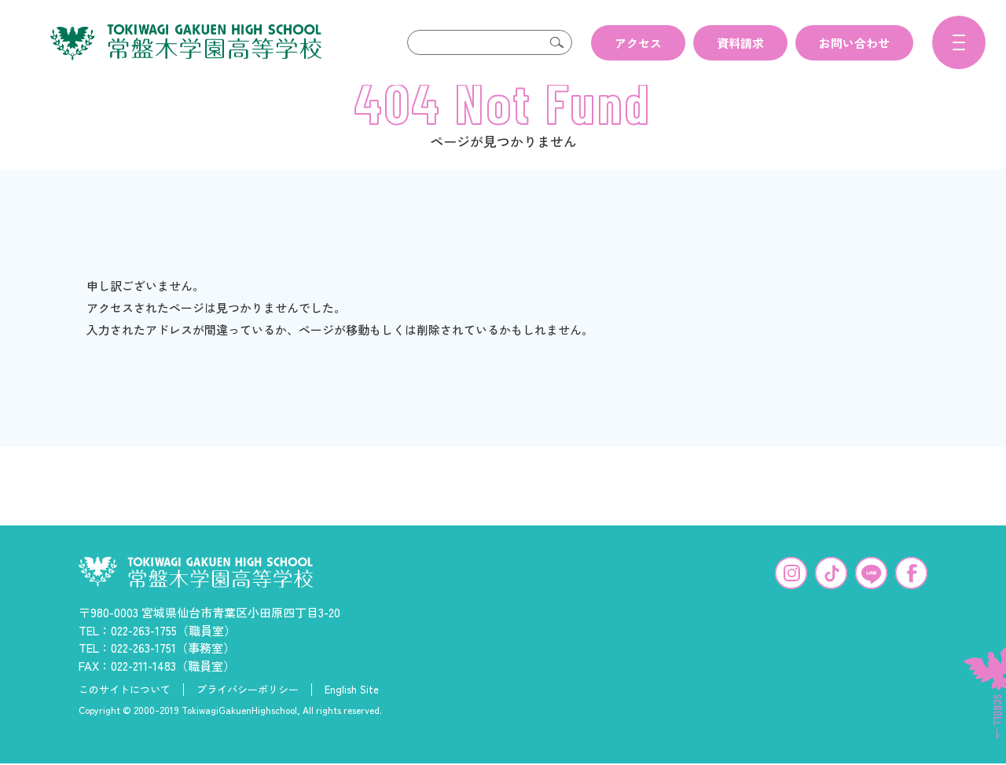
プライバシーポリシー (247, 715)
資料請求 (740, 43)
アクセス (638, 43)
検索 (556, 42)
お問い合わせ (854, 43)
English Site (352, 715)
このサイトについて (125, 715)
